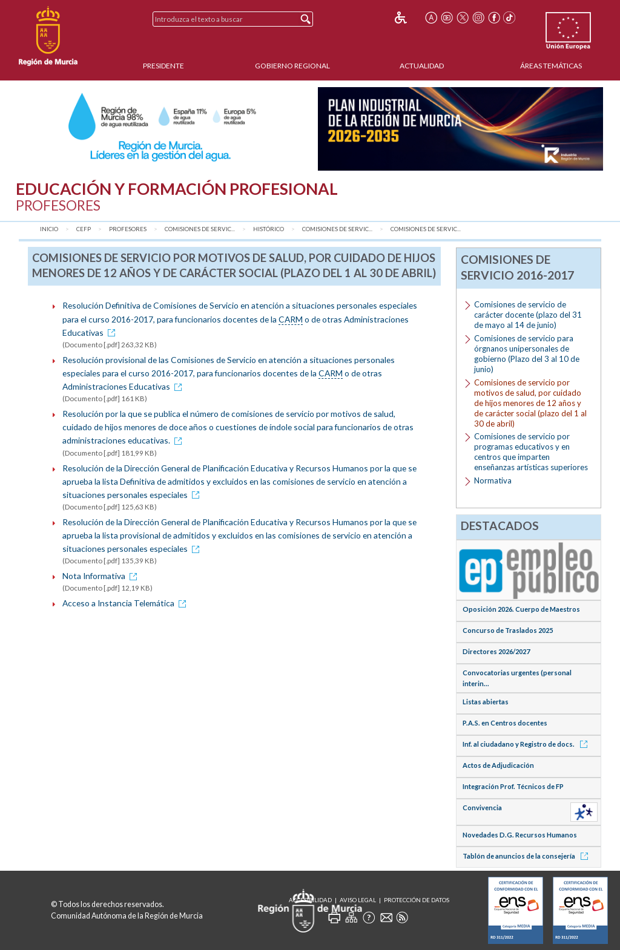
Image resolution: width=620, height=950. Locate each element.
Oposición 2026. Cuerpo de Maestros (521, 609)
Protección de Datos (416, 900)
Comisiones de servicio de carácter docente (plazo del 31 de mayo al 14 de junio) (528, 315)
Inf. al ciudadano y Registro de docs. (527, 744)
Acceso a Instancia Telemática (126, 603)
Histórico (268, 229)
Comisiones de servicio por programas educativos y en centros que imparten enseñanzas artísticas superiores (531, 451)
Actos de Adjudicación (498, 765)
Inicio (49, 229)
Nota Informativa (101, 576)
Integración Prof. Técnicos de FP (513, 786)
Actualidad (422, 65)
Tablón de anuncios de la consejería (527, 856)
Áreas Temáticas (551, 65)
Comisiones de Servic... (200, 229)
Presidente (163, 65)
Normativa (493, 480)
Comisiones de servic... (426, 229)
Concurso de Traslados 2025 (508, 630)
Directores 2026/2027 (496, 651)
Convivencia (482, 807)
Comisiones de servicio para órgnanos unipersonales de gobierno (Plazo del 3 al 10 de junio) (526, 353)
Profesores (128, 229)
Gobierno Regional (292, 65)
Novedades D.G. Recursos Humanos (520, 835)
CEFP (83, 229)
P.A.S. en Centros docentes (505, 723)
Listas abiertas (486, 702)
